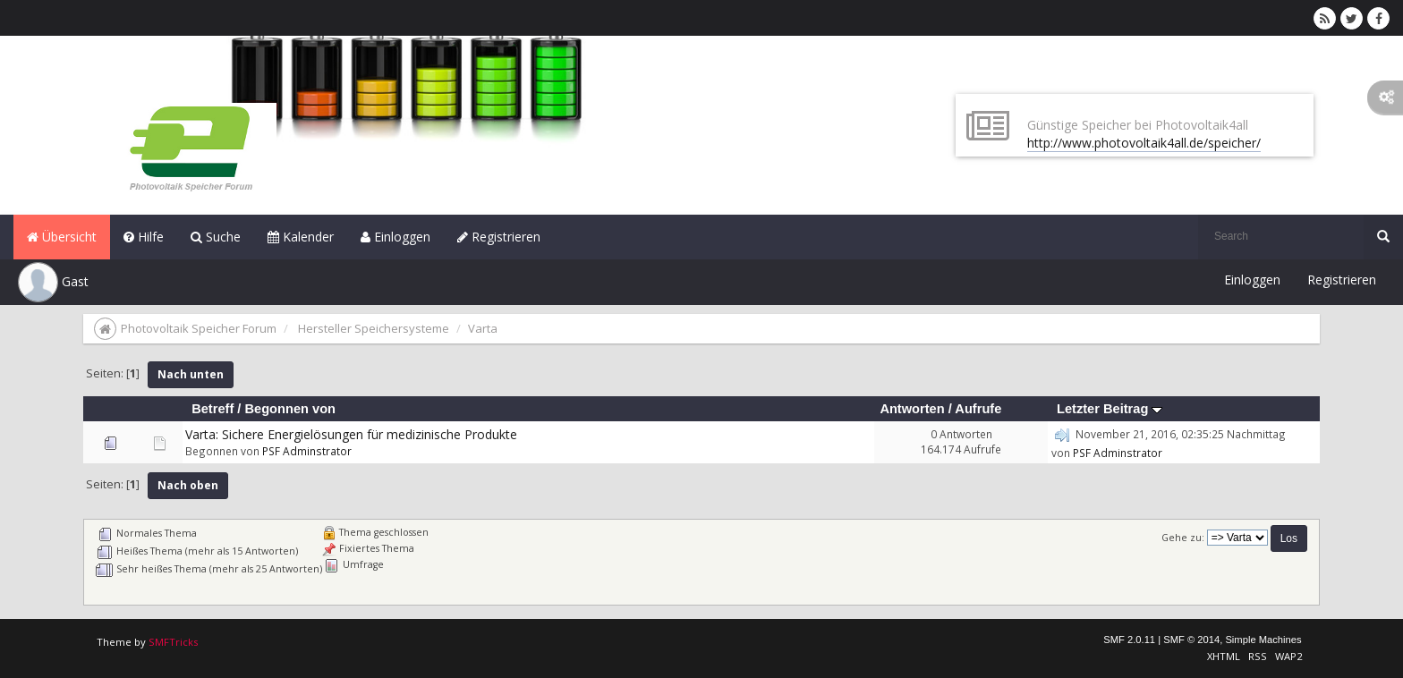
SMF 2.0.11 (1129, 639)
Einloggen (395, 236)
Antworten (912, 409)
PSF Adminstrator (307, 451)
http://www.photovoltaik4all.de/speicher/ (1144, 142)
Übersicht (62, 236)
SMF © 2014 (1191, 639)
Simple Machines (1263, 639)
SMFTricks (173, 641)
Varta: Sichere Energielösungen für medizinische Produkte (351, 434)
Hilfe (143, 236)
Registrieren (498, 236)
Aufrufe (978, 409)
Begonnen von (290, 409)
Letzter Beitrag (1109, 409)
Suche (216, 236)
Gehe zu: (1182, 537)
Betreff (212, 409)
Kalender (301, 236)
